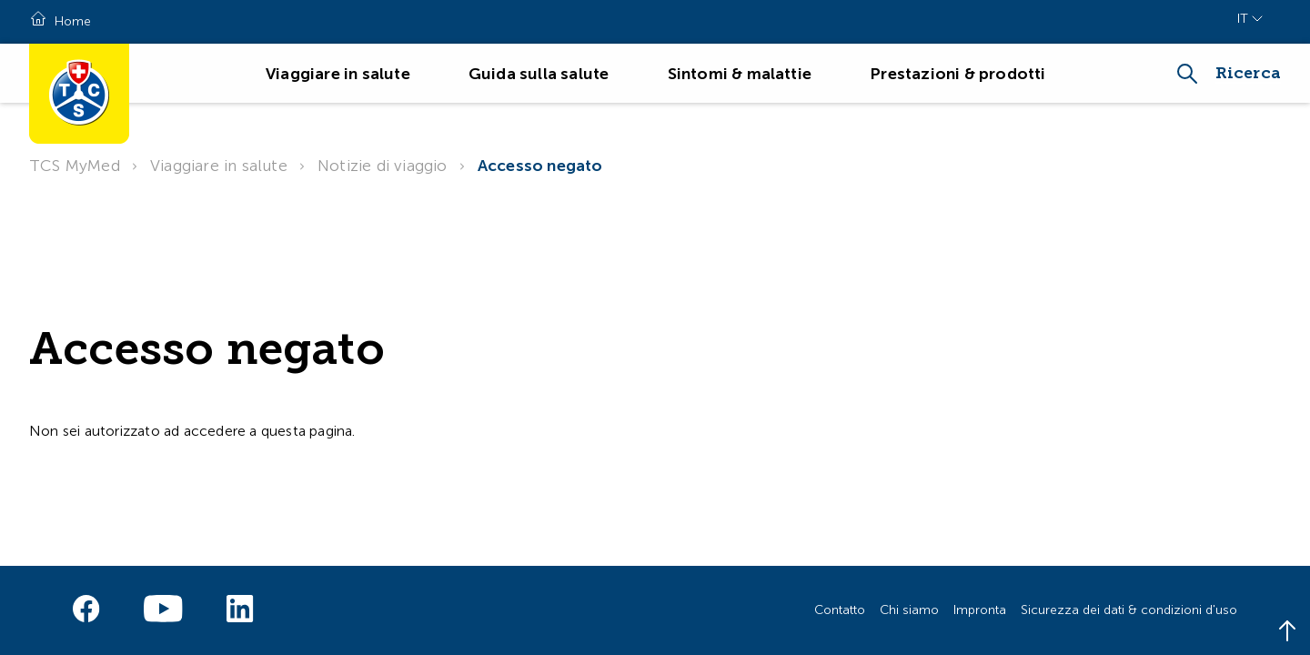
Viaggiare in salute (338, 74)
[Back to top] (1287, 632)
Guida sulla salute (539, 74)
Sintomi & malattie (740, 74)
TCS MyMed (74, 166)
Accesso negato (540, 166)
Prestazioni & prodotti (957, 74)
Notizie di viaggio (382, 166)
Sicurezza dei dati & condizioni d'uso (1129, 610)
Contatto (839, 610)
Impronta (979, 610)
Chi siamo (909, 610)
